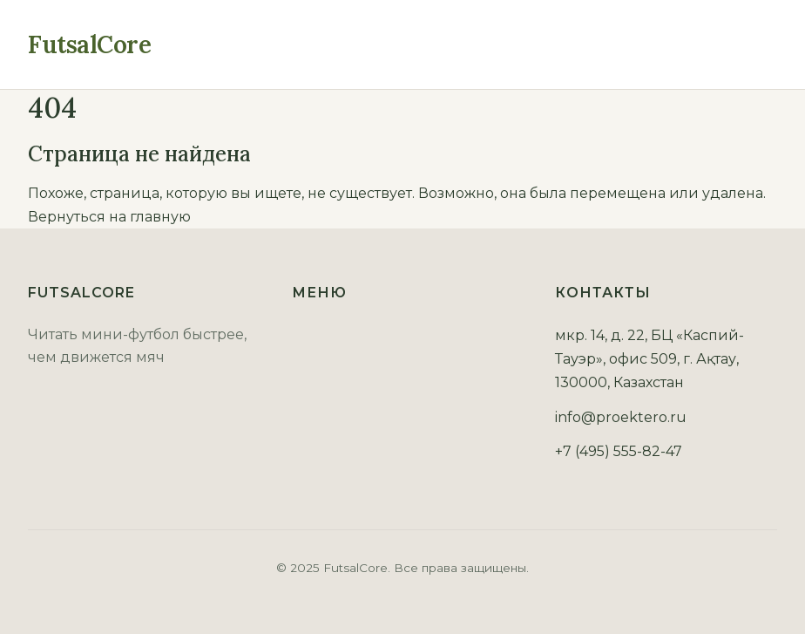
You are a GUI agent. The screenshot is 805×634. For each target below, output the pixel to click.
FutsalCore (89, 44)
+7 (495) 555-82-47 (618, 451)
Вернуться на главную (109, 216)
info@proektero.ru (621, 417)
